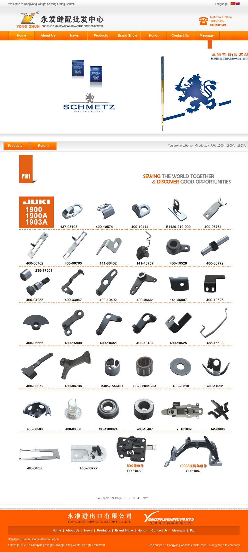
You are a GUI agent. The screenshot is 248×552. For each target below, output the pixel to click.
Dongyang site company (224, 545)
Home (21, 35)
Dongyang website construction (186, 545)
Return (43, 145)
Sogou (55, 539)
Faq (193, 530)
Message (207, 35)
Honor (153, 35)
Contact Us (180, 35)
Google (35, 539)
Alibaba (45, 539)
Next (146, 498)
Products (101, 35)
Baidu (26, 539)
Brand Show (127, 35)
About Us (48, 35)
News (74, 35)
